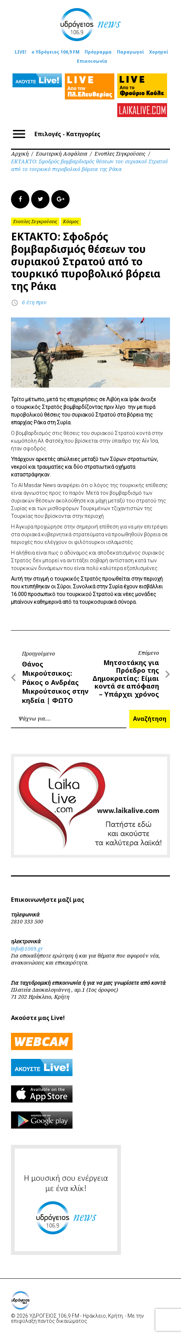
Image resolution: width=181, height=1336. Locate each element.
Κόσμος (71, 221)
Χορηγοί (158, 52)
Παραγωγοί (130, 52)
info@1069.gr (27, 948)
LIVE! (20, 52)
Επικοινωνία (92, 61)
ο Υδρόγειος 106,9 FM (56, 52)
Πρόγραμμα (98, 52)
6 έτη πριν (34, 302)
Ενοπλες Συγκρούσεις (120, 153)
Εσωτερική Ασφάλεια (61, 153)
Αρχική (20, 153)
